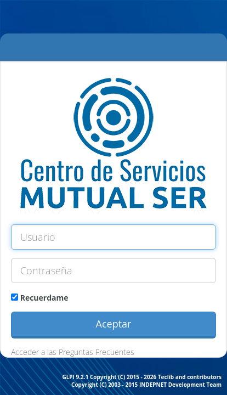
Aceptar (114, 323)
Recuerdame (40, 297)
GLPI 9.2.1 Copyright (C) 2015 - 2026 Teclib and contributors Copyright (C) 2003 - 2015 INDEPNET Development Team (142, 380)
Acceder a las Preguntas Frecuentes (72, 352)
